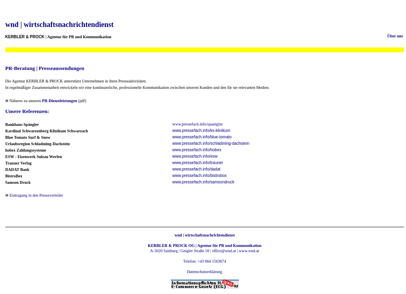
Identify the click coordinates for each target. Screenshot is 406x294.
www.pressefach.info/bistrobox (199, 175)
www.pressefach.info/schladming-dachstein (210, 143)
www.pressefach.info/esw (195, 156)
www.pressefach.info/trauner (197, 162)
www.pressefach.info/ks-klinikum (201, 130)
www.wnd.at (249, 251)
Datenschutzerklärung (204, 271)
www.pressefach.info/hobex (197, 150)
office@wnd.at (224, 251)
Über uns (395, 36)
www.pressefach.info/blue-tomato (202, 137)
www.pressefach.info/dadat (196, 169)
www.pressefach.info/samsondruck (203, 182)
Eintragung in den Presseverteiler (36, 195)
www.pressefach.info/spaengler (197, 124)
